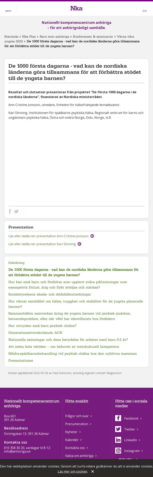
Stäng (93, 472)
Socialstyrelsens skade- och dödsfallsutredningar (49, 294)
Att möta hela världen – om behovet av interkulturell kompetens (63, 347)
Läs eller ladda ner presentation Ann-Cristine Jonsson (48, 236)
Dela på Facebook (11, 211)
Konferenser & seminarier (93, 36)
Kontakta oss (75, 448)
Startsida (11, 36)
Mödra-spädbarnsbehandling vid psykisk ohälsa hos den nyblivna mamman (72, 354)
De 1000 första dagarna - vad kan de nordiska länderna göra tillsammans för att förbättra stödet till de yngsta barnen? (73, 272)
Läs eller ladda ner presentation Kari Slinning (42, 244)
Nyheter (71, 432)
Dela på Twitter (17, 211)
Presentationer (20, 360)
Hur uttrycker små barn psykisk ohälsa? (42, 326)
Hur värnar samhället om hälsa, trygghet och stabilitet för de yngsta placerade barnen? (75, 304)
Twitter (125, 429)
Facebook (126, 418)
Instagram (127, 451)
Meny (8, 10)
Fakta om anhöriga (79, 456)
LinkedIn (126, 440)
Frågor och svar (77, 416)
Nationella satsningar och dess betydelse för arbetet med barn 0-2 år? (68, 340)
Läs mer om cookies (72, 471)
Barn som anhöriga (54, 36)
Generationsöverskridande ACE (35, 333)
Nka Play (29, 36)
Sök (144, 10)
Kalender (71, 440)
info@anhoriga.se (17, 451)
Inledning (16, 263)
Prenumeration (76, 424)
